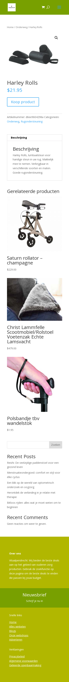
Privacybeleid (17, 656)
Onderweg (21, 27)
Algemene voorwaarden (23, 661)
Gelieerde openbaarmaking (25, 665)
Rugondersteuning (32, 121)
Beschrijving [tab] (19, 137)
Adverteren (15, 639)
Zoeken (55, 444)
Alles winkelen (17, 626)
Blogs (12, 631)
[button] (56, 37)
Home (10, 27)
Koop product (23, 101)
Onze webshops (18, 635)
